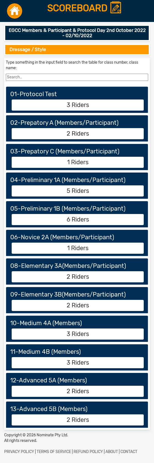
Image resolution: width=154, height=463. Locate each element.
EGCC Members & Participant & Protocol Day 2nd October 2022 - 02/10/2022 (77, 33)
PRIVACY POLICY (19, 451)
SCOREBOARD (84, 8)
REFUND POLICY (88, 451)
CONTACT (128, 451)
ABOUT (111, 451)
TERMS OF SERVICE (54, 451)
